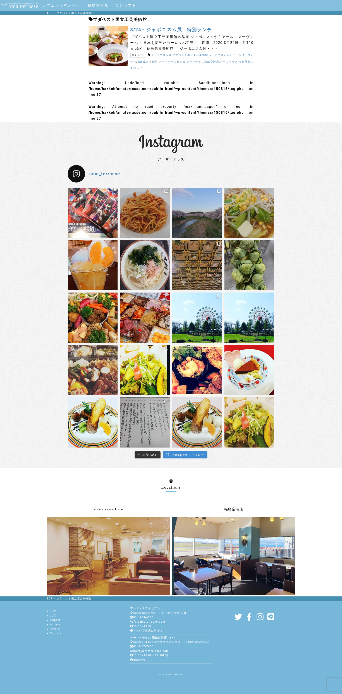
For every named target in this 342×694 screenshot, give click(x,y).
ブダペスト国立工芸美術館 (190, 55)
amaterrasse (175, 674)
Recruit (55, 628)
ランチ (138, 67)
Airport (55, 620)
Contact (56, 633)
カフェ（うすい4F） (62, 5)
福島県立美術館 (147, 61)
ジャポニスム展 (161, 55)
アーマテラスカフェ (172, 61)
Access (55, 624)
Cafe (53, 615)
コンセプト (125, 5)
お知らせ (137, 55)
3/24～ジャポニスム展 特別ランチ (171, 29)
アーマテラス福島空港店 (202, 61)
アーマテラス (229, 61)
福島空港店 (98, 5)
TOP (53, 611)
